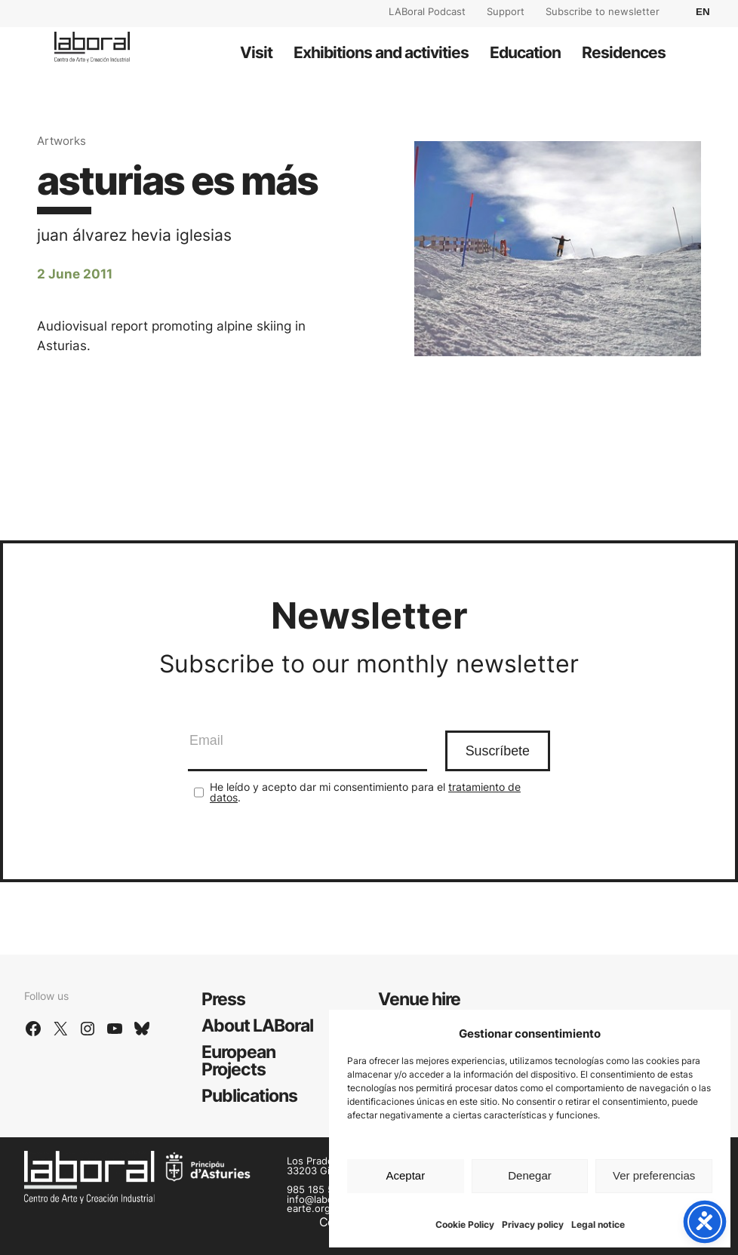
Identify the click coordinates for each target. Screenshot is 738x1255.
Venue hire (419, 999)
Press (223, 999)
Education (525, 52)
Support (505, 11)
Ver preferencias (654, 1175)
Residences (624, 52)
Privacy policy (533, 1224)
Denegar (530, 1175)
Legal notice (598, 1224)
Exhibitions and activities (381, 52)
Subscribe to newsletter (603, 11)
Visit (256, 52)
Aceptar (405, 1175)
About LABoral (257, 1025)
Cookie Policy (464, 1224)
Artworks (61, 141)
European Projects (238, 1060)
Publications (249, 1095)
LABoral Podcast (427, 11)
